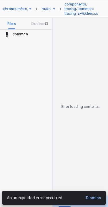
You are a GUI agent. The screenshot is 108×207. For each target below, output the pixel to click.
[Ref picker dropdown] (54, 8)
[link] (83, 9)
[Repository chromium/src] (15, 8)
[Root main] (46, 8)
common (85, 9)
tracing (70, 9)
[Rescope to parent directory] (7, 34)
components (75, 4)
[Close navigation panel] (46, 23)
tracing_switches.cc (81, 13)
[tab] (11, 23)
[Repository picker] (30, 8)
